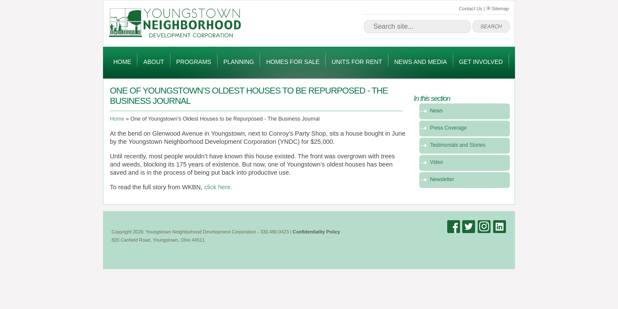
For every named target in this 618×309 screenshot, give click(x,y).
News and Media (420, 61)
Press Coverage (448, 128)
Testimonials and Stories (457, 145)
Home (122, 61)
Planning (238, 61)
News (436, 111)
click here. (219, 187)
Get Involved (481, 61)
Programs (194, 61)
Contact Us (470, 8)
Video (436, 162)
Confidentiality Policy (316, 231)
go (491, 26)
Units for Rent (357, 61)
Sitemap (497, 8)
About (153, 61)
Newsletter (442, 179)
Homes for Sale (292, 61)
